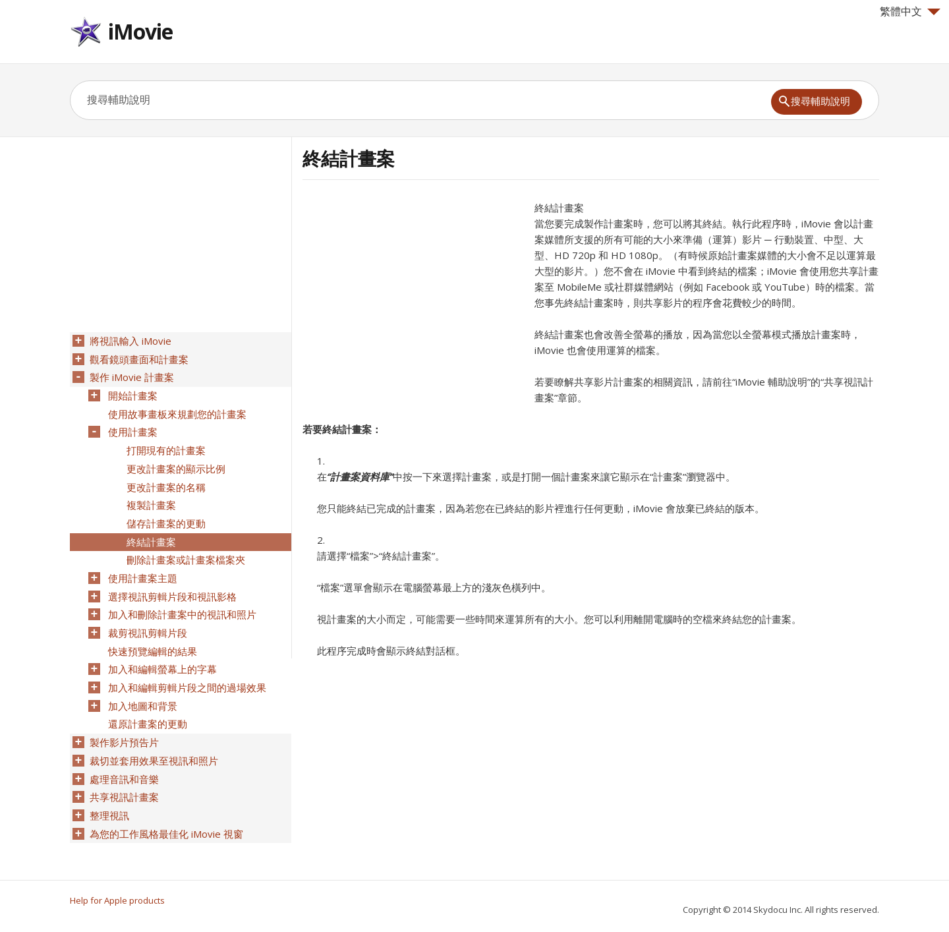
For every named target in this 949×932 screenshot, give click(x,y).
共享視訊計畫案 (123, 769)
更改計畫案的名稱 (164, 477)
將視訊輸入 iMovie (129, 340)
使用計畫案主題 (141, 563)
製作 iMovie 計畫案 (130, 375)
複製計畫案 (150, 495)
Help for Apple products (117, 900)
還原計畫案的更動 (146, 700)
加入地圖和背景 (141, 683)
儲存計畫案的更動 (164, 512)
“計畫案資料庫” (360, 476)
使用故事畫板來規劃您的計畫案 (176, 409)
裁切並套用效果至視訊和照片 (152, 735)
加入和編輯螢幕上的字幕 (161, 649)
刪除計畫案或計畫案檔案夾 (184, 546)
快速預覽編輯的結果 (151, 632)
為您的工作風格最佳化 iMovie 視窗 (165, 803)
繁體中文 (910, 11)
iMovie (140, 31)
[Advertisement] (413, 292)
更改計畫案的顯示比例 (174, 460)
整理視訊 (108, 786)
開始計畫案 (131, 392)
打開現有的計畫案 (164, 443)
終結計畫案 (150, 529)
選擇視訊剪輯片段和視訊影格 (171, 580)
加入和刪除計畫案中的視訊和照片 (181, 597)
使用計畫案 (131, 426)
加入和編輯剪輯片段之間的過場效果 (186, 666)
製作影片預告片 (123, 717)
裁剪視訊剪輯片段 (146, 615)
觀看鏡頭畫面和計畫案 (137, 357)
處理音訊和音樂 (123, 752)
